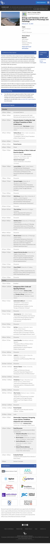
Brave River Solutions (30, 540)
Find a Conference (9, 529)
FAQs (36, 529)
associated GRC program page (27, 100)
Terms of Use (19, 529)
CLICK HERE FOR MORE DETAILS (41, 9)
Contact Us (43, 529)
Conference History (43, 61)
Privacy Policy (28, 529)
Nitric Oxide (43, 63)
